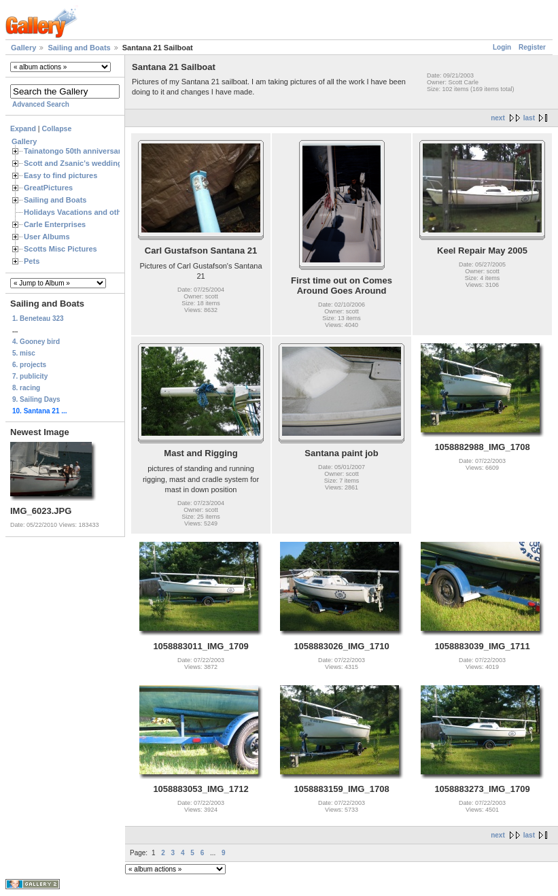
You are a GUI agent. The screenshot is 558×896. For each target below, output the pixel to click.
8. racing (26, 388)
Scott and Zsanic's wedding (73, 163)
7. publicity (30, 376)
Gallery (23, 48)
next (498, 118)
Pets (31, 261)
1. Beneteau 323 (38, 318)
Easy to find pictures (60, 175)
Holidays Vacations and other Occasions (96, 212)
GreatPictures (48, 188)
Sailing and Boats (79, 48)
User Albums (47, 236)
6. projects (29, 364)
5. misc (23, 353)
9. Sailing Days (36, 399)
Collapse (57, 128)
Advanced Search (40, 104)
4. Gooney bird (36, 341)
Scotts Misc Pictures (60, 249)
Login (502, 47)
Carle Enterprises (55, 224)
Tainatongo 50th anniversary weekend (91, 151)
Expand (23, 128)
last (529, 118)
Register (532, 47)
